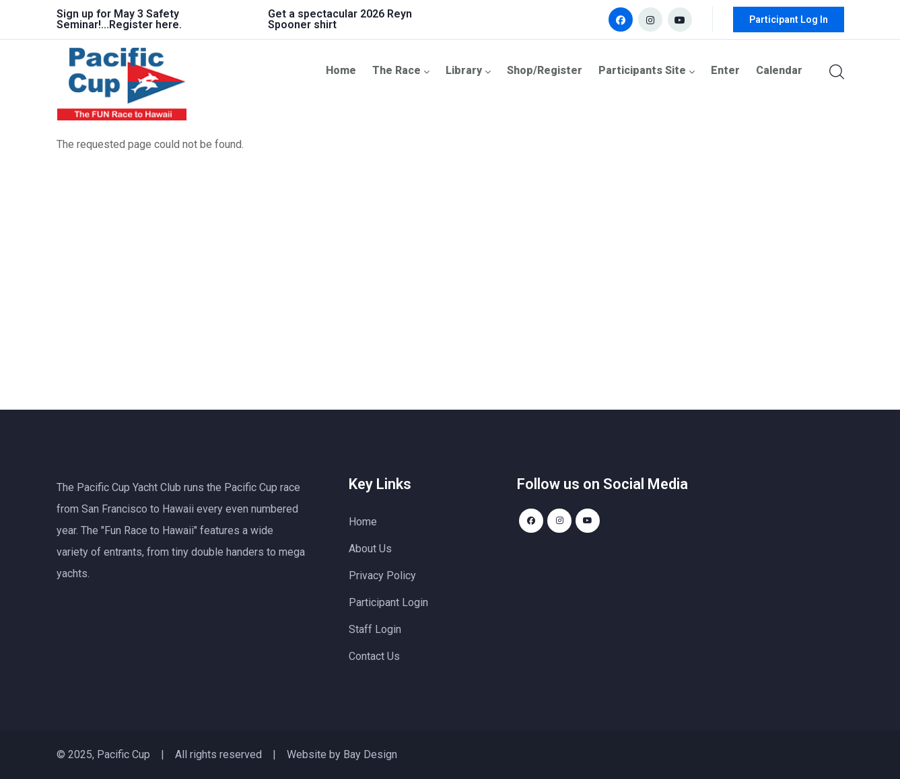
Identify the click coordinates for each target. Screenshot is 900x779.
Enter (727, 70)
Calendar (779, 70)
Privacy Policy (382, 575)
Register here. (145, 24)
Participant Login (388, 602)
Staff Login (375, 629)
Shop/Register (553, 70)
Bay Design (370, 754)
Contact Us (374, 656)
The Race (412, 70)
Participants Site (652, 70)
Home (353, 70)
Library (478, 70)
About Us (370, 548)
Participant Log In (788, 19)
